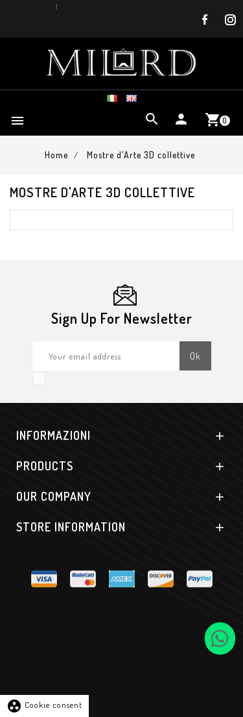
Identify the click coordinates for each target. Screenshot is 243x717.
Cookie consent (44, 704)
